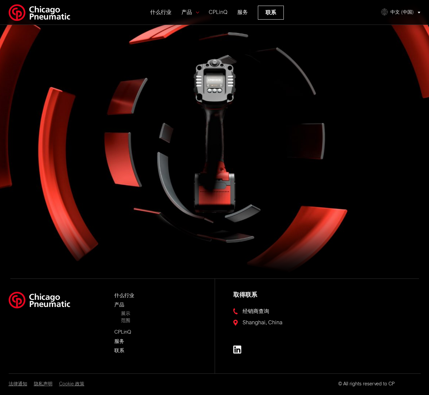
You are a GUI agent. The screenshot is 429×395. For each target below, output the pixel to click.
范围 (125, 321)
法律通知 (18, 384)
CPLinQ (218, 17)
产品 (186, 17)
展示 (125, 314)
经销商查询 (256, 311)
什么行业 (160, 17)
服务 (242, 17)
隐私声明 (43, 384)
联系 (271, 17)
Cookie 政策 (71, 384)
